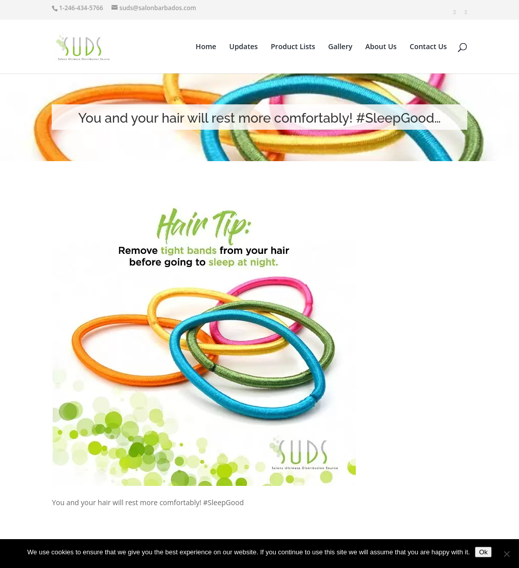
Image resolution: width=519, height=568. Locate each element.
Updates (243, 47)
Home (206, 47)
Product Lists (293, 47)
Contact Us (428, 47)
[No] (506, 554)
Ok (483, 552)
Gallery (340, 47)
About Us (381, 47)
